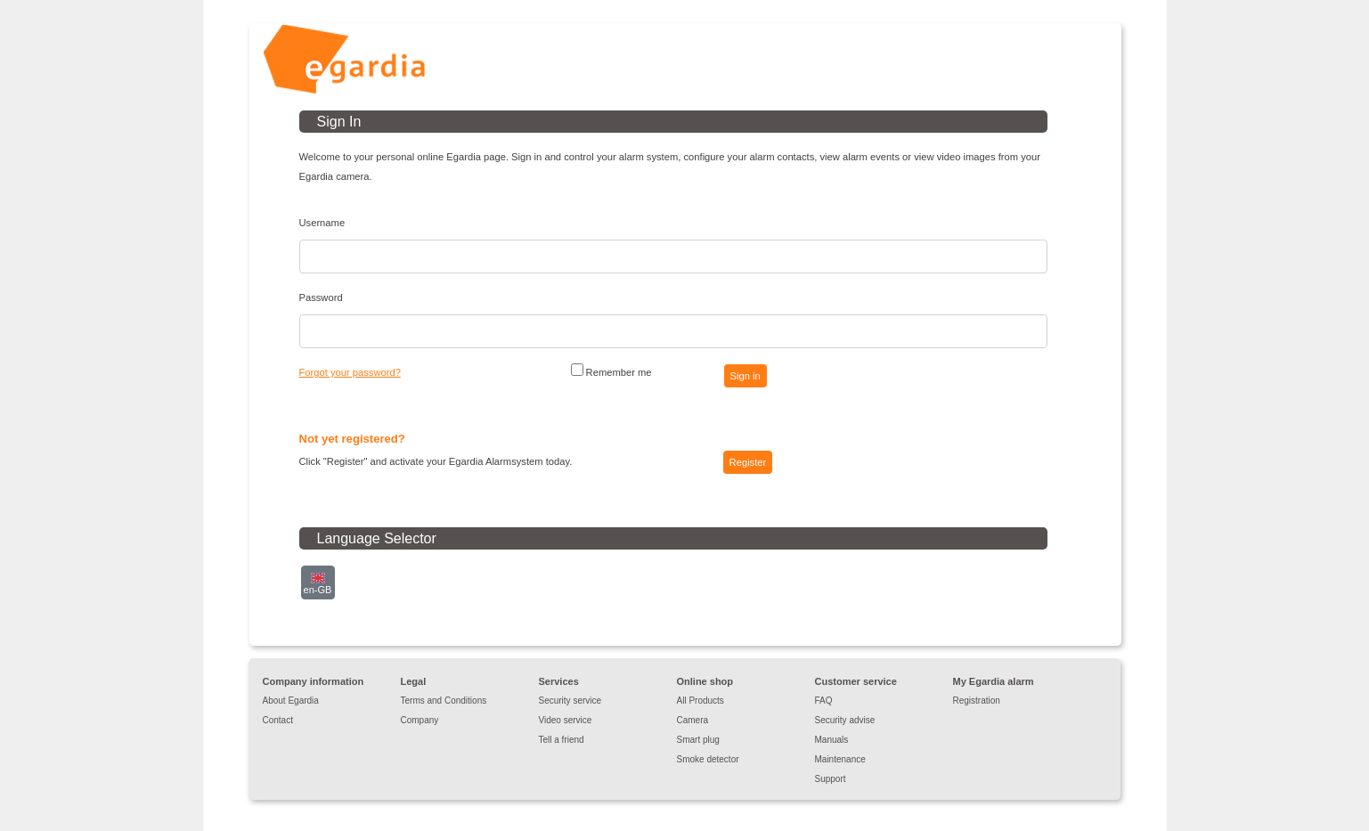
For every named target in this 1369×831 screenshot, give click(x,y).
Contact (278, 720)
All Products (700, 700)
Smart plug (698, 740)
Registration (976, 700)
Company (420, 720)
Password (321, 297)
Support (830, 779)
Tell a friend (561, 740)
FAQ (824, 700)
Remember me (611, 370)
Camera (693, 720)
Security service (570, 700)
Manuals (832, 740)
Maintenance (840, 759)
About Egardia (291, 700)
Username (322, 222)
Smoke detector (708, 759)
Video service (565, 720)
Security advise (845, 720)
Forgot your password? (350, 372)
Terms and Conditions (444, 700)
